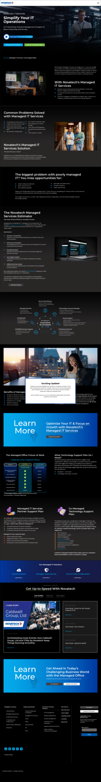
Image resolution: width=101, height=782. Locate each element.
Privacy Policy (8, 754)
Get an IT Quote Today (34, 45)
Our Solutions (54, 684)
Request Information (13, 45)
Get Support (89, 707)
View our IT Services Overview (21, 37)
